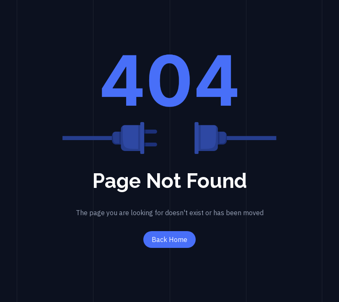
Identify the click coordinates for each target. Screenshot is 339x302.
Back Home (169, 239)
